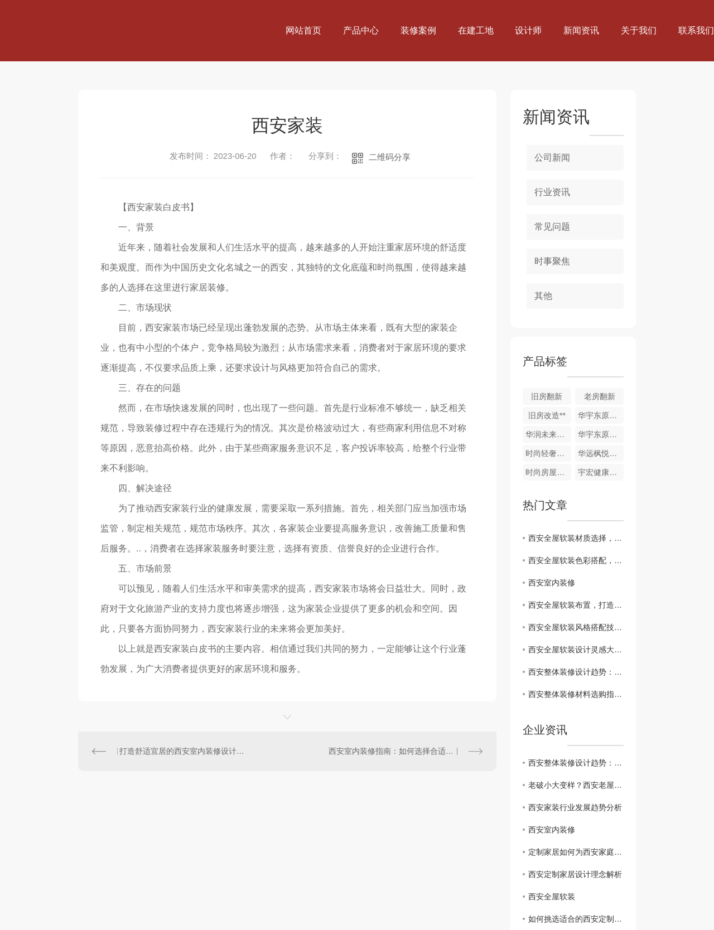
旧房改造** (547, 415)
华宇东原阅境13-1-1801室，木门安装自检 (601, 415)
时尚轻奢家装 (548, 453)
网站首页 (303, 30)
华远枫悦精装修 (601, 453)
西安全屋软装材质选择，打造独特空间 (576, 538)
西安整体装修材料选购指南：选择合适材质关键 (576, 694)
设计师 (528, 30)
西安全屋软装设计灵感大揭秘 (576, 649)
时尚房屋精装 (548, 472)
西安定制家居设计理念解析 (575, 874)
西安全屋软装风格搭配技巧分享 (576, 627)
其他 (543, 296)
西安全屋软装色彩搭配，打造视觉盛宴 (576, 560)
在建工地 (476, 30)
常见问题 (552, 226)
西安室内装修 (551, 582)
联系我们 (696, 30)
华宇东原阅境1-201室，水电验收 (601, 434)
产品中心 (361, 30)
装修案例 (418, 30)
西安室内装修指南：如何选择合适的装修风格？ (406, 751)
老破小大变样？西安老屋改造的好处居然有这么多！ (576, 785)
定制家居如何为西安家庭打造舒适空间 (576, 851)
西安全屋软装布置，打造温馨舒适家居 (576, 604)
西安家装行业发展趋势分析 (575, 807)
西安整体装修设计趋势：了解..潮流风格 (576, 671)
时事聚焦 (552, 261)
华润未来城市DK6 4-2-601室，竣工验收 (548, 434)
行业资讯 (552, 192)
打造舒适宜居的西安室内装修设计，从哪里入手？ (183, 751)
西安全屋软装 (551, 896)
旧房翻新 (546, 396)
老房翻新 (599, 396)
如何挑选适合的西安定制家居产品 (576, 918)
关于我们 (639, 30)
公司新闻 (552, 157)
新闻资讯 (581, 30)
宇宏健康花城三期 (601, 472)
